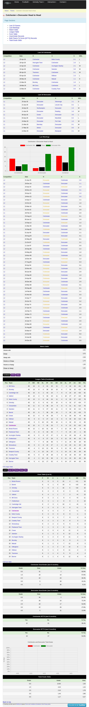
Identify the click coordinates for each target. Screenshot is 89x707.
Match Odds (13, 30)
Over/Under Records (16, 36)
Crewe (11, 416)
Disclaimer (38, 704)
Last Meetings (14, 28)
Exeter (39, 115)
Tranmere (36, 72)
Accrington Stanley (57, 66)
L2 (4, 59)
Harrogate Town (38, 62)
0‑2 (73, 105)
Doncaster (40, 101)
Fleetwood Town (14, 432)
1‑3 (75, 75)
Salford (11, 396)
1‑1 (75, 79)
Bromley (35, 82)
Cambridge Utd (13, 393)
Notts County (56, 59)
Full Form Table (7, 562)
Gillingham (12, 442)
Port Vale (58, 121)
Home (16, 2)
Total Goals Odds (15, 40)
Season (7, 10)
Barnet (11, 412)
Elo (26, 470)
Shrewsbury (12, 445)
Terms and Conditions (30, 704)
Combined (6, 374)
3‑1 (80, 190)
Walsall (54, 79)
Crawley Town (56, 89)
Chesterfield (12, 406)
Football (25, 2)
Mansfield (58, 118)
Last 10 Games (14, 26)
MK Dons (35, 85)
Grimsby (11, 402)
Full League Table (8, 466)
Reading (57, 111)
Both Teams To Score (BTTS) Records (23, 38)
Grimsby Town (38, 2)
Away (18, 374)
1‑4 (80, 187)
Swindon (54, 69)
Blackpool (58, 131)
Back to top (7, 702)
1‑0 (75, 62)
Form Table (13, 34)
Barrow (11, 461)
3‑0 (75, 69)
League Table (14, 32)
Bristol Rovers (13, 429)
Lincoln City (58, 105)
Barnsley (39, 124)
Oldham (54, 75)
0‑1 (75, 59)
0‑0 (75, 89)
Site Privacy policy (46, 704)
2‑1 (75, 66)
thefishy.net (19, 704)
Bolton (39, 128)
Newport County (14, 451)
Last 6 (5, 470)
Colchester (36, 59)
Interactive (52, 2)
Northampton (41, 108)
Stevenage (58, 101)
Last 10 (11, 470)
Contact (63, 2)
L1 (4, 101)
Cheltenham (12, 438)
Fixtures (12, 10)
